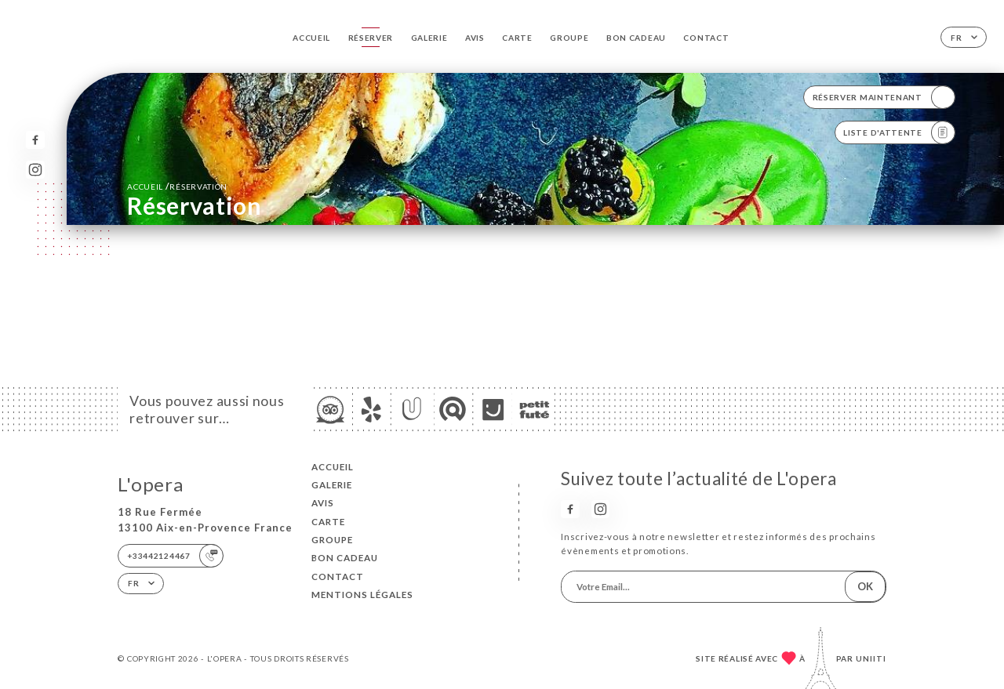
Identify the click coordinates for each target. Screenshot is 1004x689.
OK (865, 586)
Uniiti (871, 658)
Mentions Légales (362, 594)
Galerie (429, 37)
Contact (706, 37)
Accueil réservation (177, 186)
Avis (475, 37)
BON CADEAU (636, 37)
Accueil (311, 37)
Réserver (371, 37)
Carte (517, 37)
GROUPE (569, 37)
